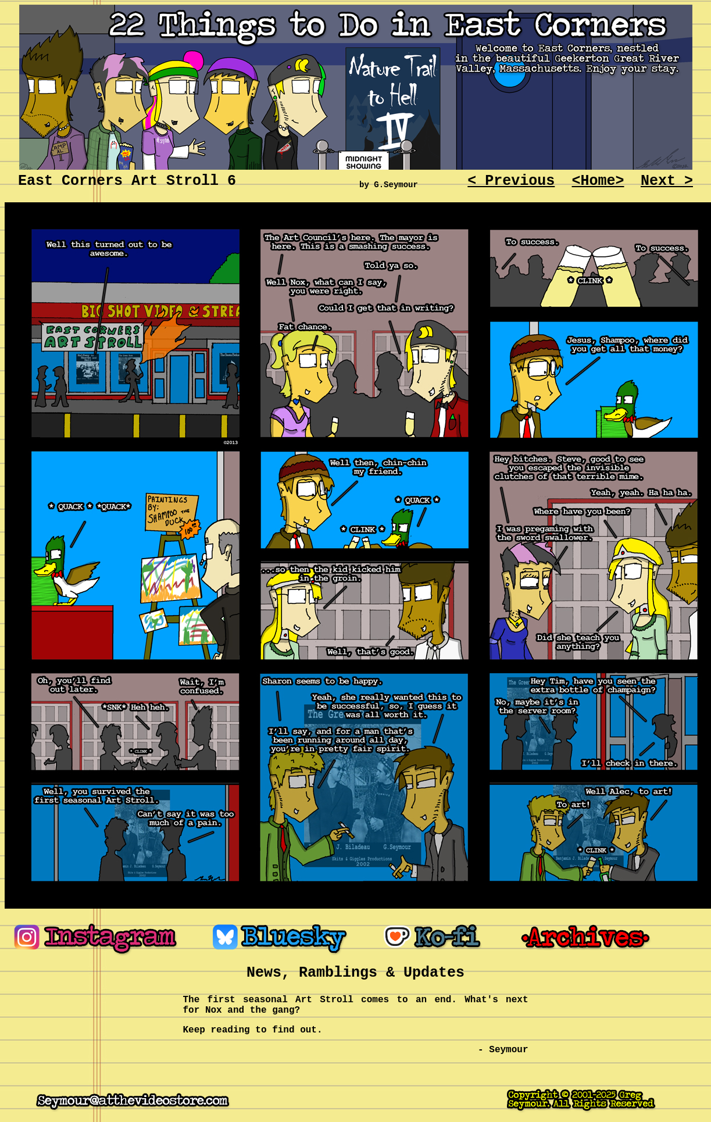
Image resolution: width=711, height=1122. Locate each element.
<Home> (598, 181)
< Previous (511, 181)
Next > (667, 181)
